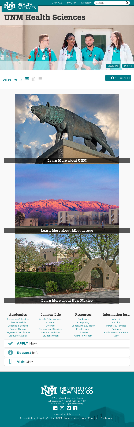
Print (128, 65)
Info (23, 352)
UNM (20, 362)
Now (22, 343)
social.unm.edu (72, 414)
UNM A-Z (57, 2)
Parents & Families (116, 325)
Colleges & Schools (18, 325)
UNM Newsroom (83, 335)
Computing (83, 322)
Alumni (116, 319)
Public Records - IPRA (116, 332)
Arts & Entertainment (50, 319)
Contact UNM (54, 418)
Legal (40, 418)
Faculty (116, 322)
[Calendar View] (33, 79)
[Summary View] (27, 79)
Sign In (112, 65)
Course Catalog (18, 329)
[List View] (40, 79)
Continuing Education (83, 325)
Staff (116, 335)
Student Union (51, 335)
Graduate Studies (18, 335)
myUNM (71, 2)
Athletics (50, 322)
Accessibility (27, 418)
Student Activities (50, 332)
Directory (86, 2)
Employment (83, 329)
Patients (116, 329)
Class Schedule (18, 322)
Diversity (50, 325)
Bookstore (83, 319)
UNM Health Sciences (44, 17)
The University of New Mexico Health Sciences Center (20, 6)
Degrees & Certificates (18, 332)
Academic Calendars (18, 319)
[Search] (118, 78)
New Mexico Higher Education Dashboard (89, 418)
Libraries (83, 332)
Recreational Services (50, 329)
